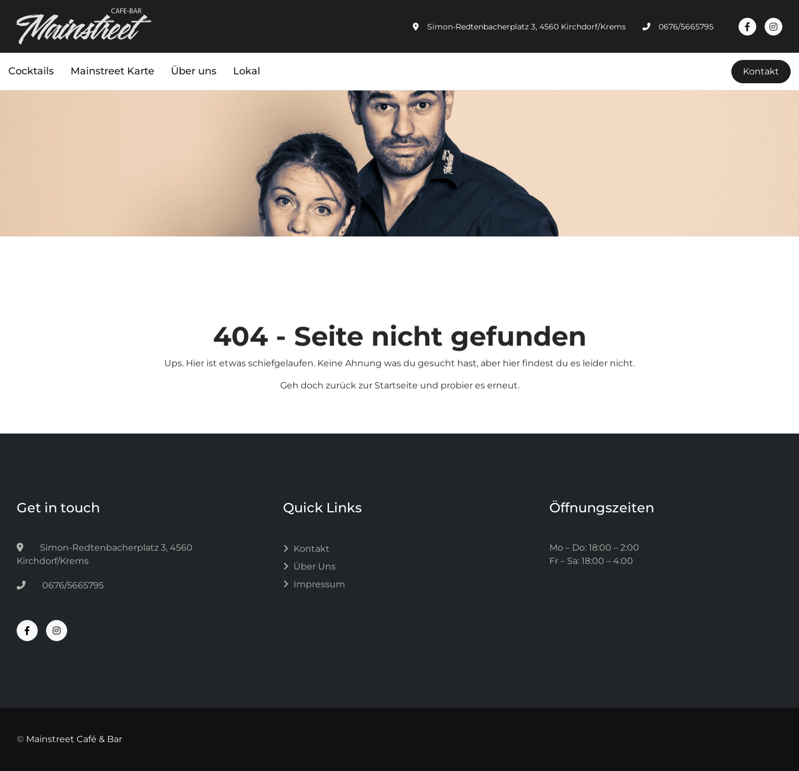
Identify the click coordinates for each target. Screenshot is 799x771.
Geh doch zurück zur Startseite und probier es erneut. (399, 392)
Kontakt (761, 71)
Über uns (315, 566)
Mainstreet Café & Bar (74, 739)
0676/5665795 (60, 585)
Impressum (319, 584)
